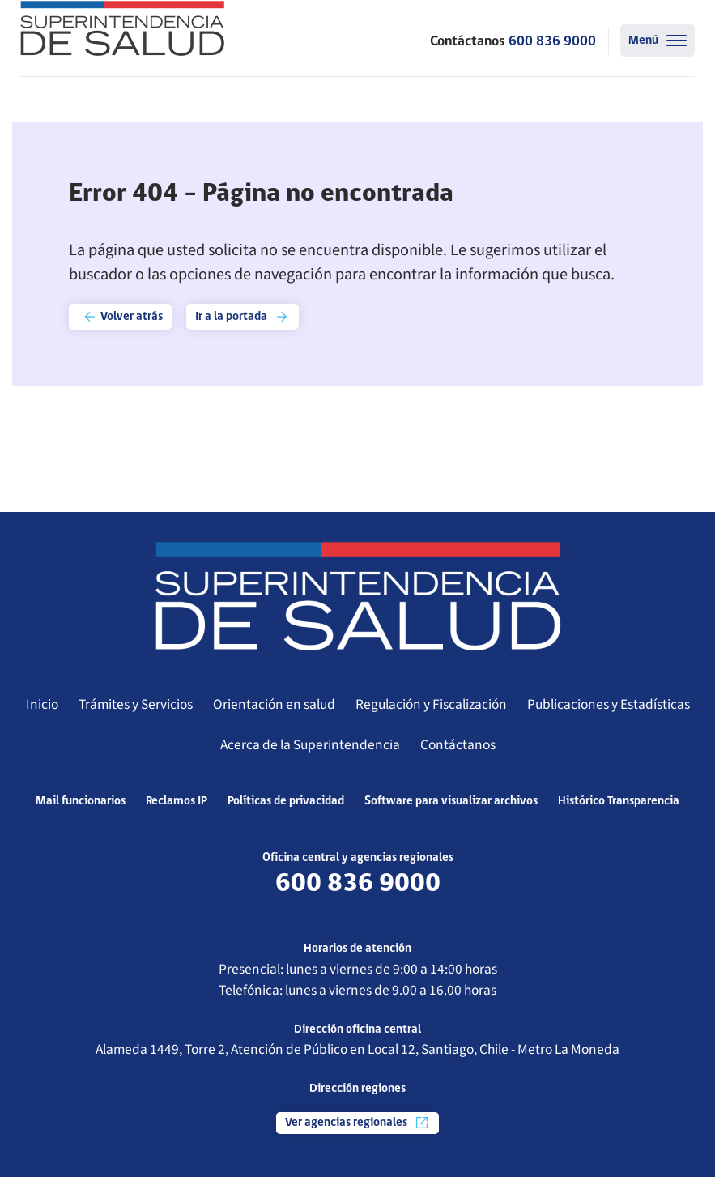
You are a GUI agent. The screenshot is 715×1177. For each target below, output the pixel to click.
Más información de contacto (358, 909)
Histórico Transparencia (618, 801)
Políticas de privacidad (286, 801)
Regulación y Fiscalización (431, 704)
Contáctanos (458, 745)
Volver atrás (122, 317)
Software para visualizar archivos (451, 801)
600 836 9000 (552, 42)
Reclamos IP (176, 801)
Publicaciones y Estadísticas (608, 704)
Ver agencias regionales (357, 1123)
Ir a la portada (242, 317)
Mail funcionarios (81, 801)
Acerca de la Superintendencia (310, 745)
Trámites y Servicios (136, 704)
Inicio (42, 704)
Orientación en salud (274, 704)
